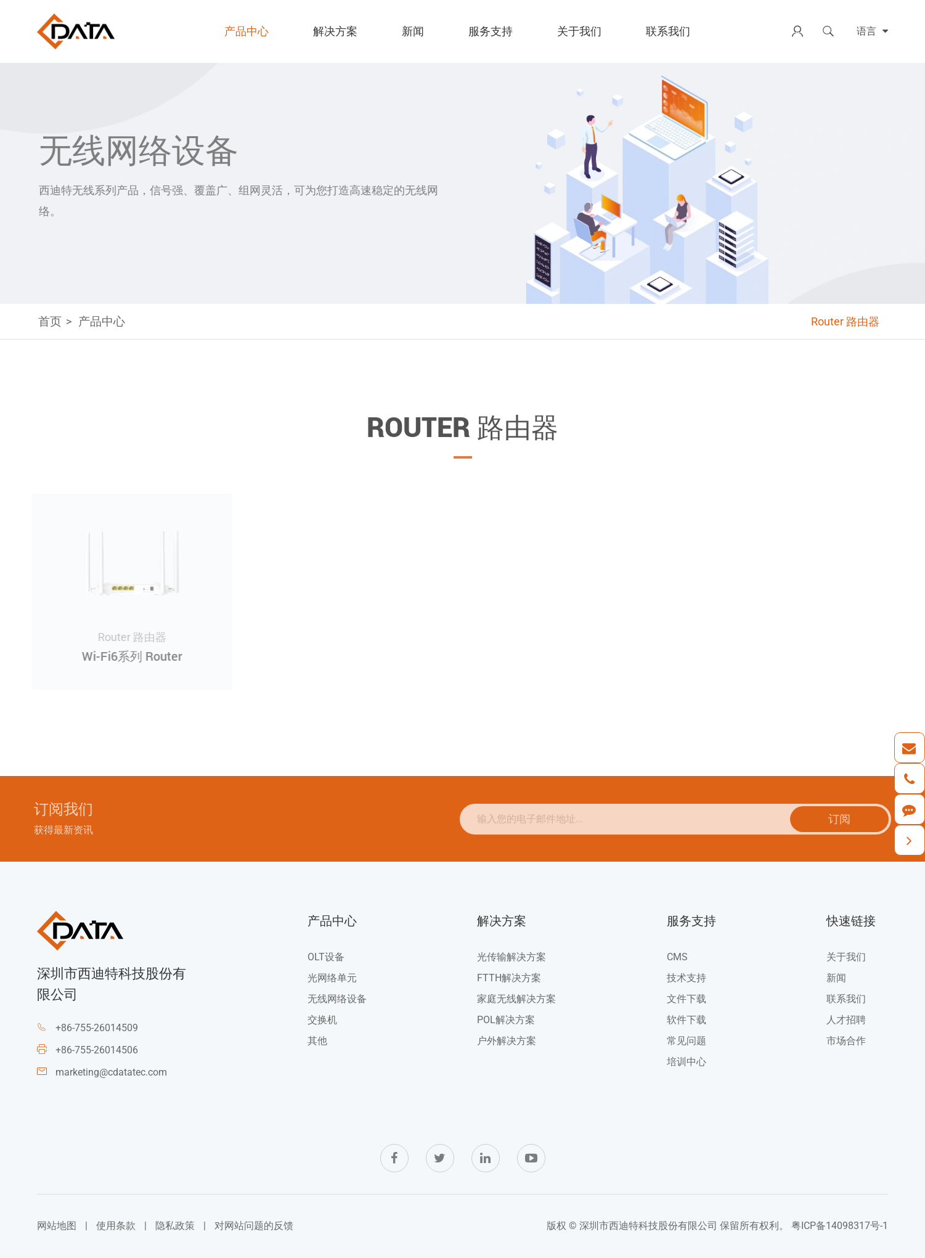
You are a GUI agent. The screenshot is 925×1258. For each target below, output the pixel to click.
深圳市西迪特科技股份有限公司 (648, 1225)
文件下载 (686, 999)
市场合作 (846, 1041)
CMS (677, 957)
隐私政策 (175, 1225)
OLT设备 (326, 957)
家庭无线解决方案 (516, 999)
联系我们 (668, 31)
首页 (50, 321)
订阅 (843, 818)
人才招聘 (846, 1020)
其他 (317, 1041)
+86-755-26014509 (96, 1028)
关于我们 (579, 31)
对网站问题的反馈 (253, 1225)
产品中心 (246, 31)
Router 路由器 (845, 321)
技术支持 (686, 978)
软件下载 (686, 1020)
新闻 (413, 31)
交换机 (322, 1020)
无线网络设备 (337, 999)
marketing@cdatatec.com (111, 1072)
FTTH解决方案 (509, 978)
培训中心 (686, 1062)
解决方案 (335, 31)
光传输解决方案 (511, 957)
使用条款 (116, 1225)
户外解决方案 (506, 1041)
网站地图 (56, 1225)
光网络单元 (332, 978)
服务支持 (490, 31)
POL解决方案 (506, 1020)
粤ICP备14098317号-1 (839, 1225)
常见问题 (686, 1041)
